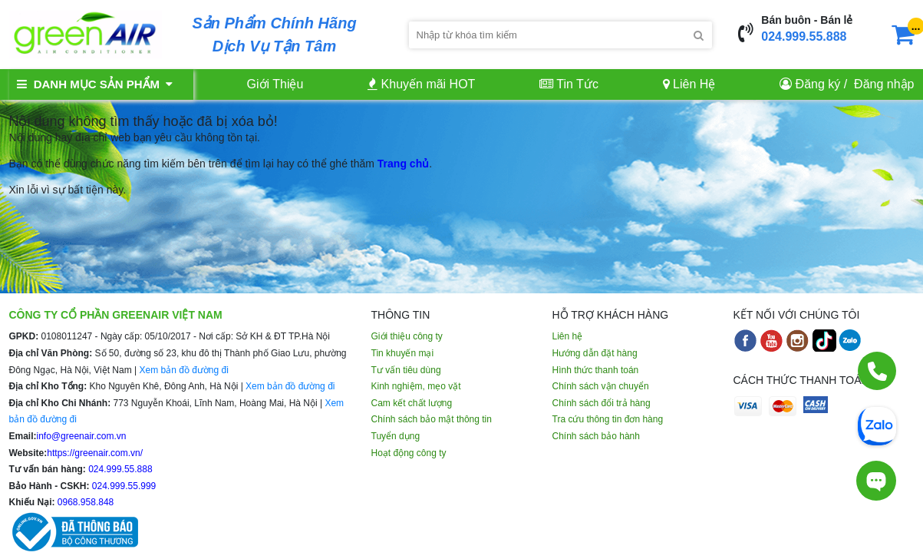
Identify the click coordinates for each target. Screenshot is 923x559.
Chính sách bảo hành (596, 436)
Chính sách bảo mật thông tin (431, 419)
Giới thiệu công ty (407, 336)
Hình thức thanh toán (595, 370)
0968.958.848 (84, 502)
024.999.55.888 (803, 36)
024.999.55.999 (123, 486)
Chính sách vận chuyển (600, 386)
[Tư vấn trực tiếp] (876, 481)
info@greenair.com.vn (82, 436)
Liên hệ (567, 336)
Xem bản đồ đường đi (183, 370)
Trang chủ (403, 163)
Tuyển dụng (395, 436)
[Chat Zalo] (877, 424)
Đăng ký (818, 84)
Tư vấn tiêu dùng (406, 370)
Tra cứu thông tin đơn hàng (608, 419)
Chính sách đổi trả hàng (601, 403)
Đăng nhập (884, 84)
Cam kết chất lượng (412, 403)
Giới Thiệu (275, 84)
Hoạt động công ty (409, 453)
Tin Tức (568, 84)
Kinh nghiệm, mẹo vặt (416, 386)
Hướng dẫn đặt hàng (595, 353)
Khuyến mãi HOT (421, 84)
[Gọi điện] (877, 371)
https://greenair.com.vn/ (95, 453)
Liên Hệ (689, 84)
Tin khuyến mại (402, 353)
